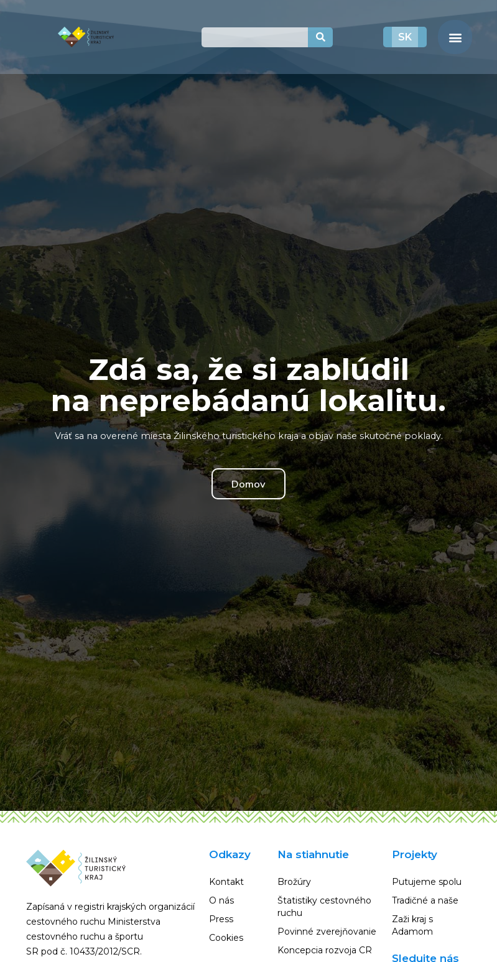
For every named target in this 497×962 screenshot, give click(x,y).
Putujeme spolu (427, 881)
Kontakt (226, 881)
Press (221, 919)
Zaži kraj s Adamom (412, 925)
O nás (221, 900)
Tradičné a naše (425, 900)
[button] (455, 37)
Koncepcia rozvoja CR (324, 950)
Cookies (226, 937)
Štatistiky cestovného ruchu (324, 906)
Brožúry (294, 881)
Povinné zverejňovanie (326, 931)
